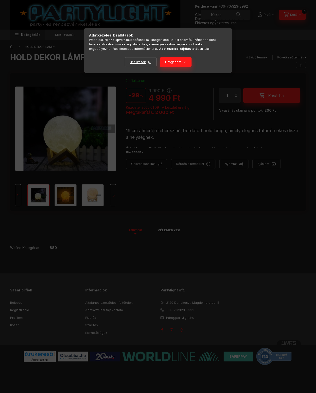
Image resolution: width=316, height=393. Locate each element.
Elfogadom (173, 62)
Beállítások (138, 62)
